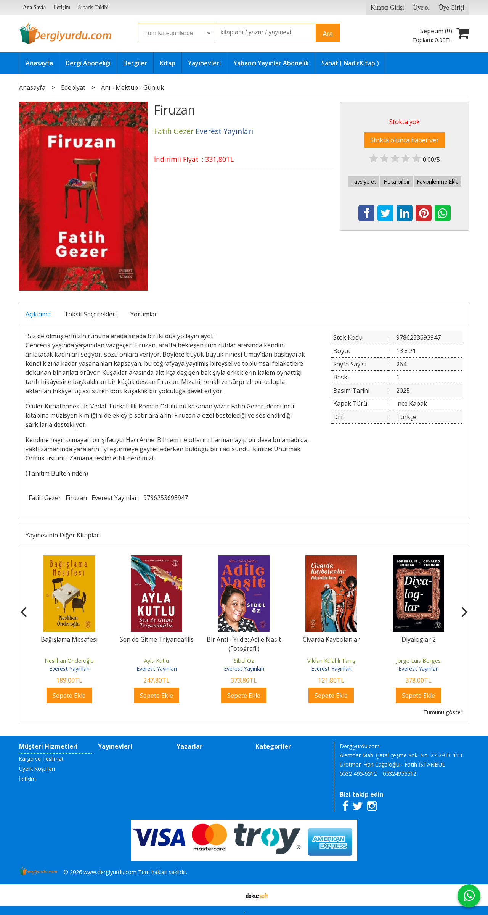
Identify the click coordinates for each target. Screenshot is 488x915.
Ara (328, 34)
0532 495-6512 (358, 773)
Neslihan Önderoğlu (69, 660)
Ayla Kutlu (156, 660)
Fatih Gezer (45, 498)
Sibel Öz (244, 660)
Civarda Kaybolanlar (331, 639)
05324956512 (399, 773)
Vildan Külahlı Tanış (331, 660)
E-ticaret (232, 895)
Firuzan (76, 498)
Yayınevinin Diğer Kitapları (63, 535)
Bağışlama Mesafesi (69, 639)
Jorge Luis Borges (418, 660)
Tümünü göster (442, 712)
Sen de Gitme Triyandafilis (157, 639)
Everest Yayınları (115, 498)
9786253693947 (165, 498)
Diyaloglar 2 (418, 639)
